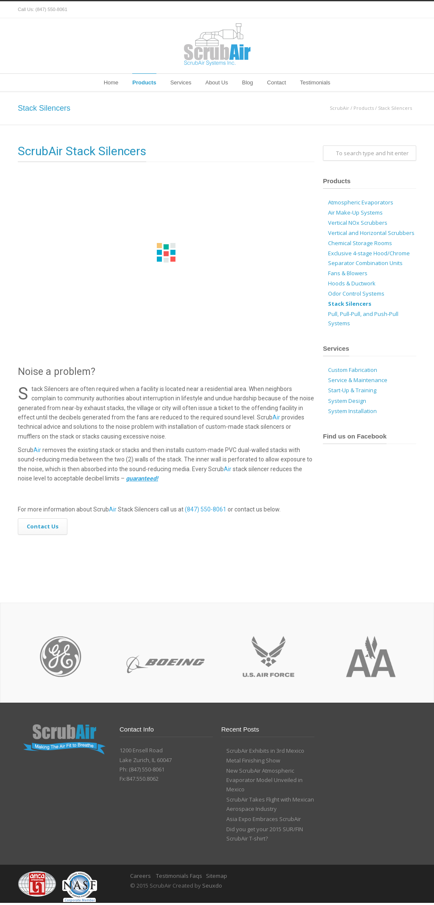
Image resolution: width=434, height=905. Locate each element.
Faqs (196, 876)
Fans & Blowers (347, 273)
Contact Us (42, 526)
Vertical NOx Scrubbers (357, 222)
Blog (247, 82)
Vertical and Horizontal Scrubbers (371, 233)
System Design (347, 401)
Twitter (356, 9)
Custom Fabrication (352, 370)
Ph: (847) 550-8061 (142, 769)
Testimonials (315, 82)
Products (144, 82)
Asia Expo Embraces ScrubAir (263, 819)
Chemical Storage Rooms (360, 243)
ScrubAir (339, 108)
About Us (217, 82)
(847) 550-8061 (51, 9)
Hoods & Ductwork (352, 283)
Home (111, 82)
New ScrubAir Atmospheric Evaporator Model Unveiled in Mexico (264, 780)
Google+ (390, 9)
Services (181, 82)
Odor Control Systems (356, 293)
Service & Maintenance (357, 380)
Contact (276, 82)
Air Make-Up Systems (355, 212)
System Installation (352, 411)
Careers (141, 876)
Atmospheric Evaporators (360, 202)
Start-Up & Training (352, 390)
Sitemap (216, 876)
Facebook (373, 9)
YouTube (407, 9)
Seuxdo (212, 885)
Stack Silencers (349, 303)
